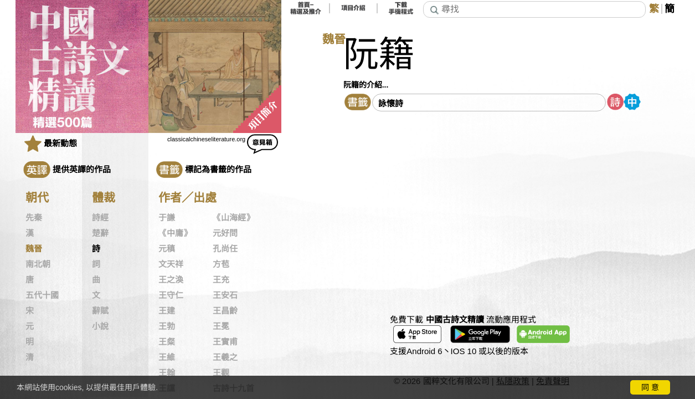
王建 (166, 310)
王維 (166, 357)
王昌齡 (225, 310)
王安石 (225, 295)
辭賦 (100, 310)
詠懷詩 (390, 103)
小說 (100, 326)
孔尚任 (225, 248)
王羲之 (225, 357)
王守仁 (170, 295)
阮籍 (378, 54)
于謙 (166, 217)
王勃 (166, 326)
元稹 (166, 248)
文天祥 (170, 264)
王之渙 (170, 279)
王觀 (221, 373)
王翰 (166, 373)
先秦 (33, 217)
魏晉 (33, 248)
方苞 (221, 264)
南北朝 (37, 264)
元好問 (225, 233)
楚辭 (100, 233)
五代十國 (42, 295)
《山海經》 (233, 217)
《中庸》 (175, 233)
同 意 (650, 387)
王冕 (221, 326)
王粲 (166, 341)
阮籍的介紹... (366, 84)
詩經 (100, 217)
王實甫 (225, 341)
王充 (221, 279)
